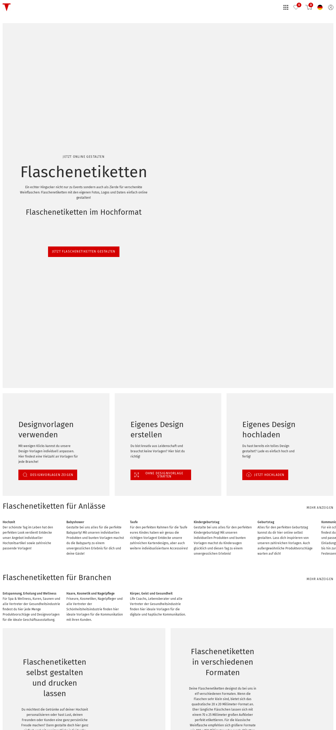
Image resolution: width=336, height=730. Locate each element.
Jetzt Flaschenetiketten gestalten (41, 72)
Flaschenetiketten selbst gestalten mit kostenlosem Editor (68, 717)
